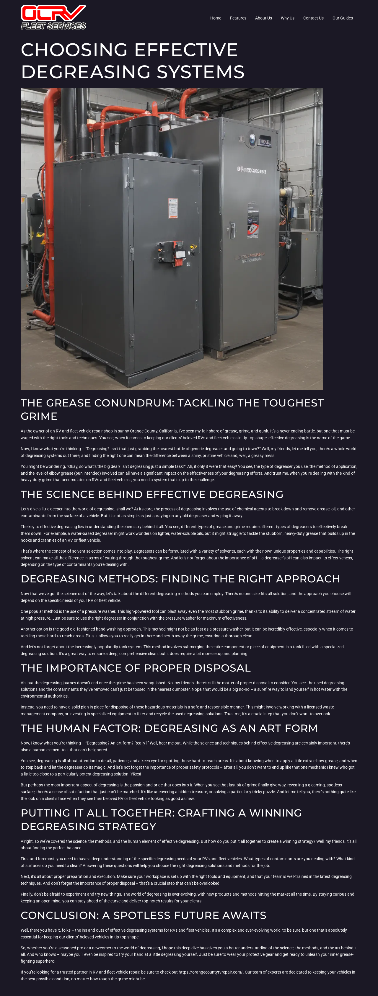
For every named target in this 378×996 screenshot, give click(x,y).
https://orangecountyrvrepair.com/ (211, 972)
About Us (263, 18)
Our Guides (343, 18)
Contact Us (313, 18)
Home (215, 18)
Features (238, 18)
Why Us (287, 18)
